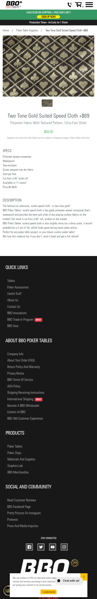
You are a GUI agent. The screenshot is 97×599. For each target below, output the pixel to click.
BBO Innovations (17, 313)
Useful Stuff (14, 294)
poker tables (14, 446)
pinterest (12, 519)
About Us (12, 300)
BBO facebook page (19, 507)
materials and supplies (21, 459)
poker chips (14, 453)
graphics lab (15, 466)
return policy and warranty (23, 367)
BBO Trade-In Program (24, 319)
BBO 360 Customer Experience (25, 418)
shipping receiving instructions (25, 392)
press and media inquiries (22, 526)
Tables (11, 281)
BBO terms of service (20, 380)
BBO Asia (12, 326)
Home (6, 30)
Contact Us (13, 307)
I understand (48, 592)
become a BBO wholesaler (23, 406)
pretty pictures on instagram (24, 513)
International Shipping (24, 399)
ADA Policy (13, 386)
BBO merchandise (18, 472)
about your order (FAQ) (21, 360)
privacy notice (15, 373)
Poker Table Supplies (27, 30)
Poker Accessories (18, 287)
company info (15, 354)
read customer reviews (21, 500)
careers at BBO (16, 412)
